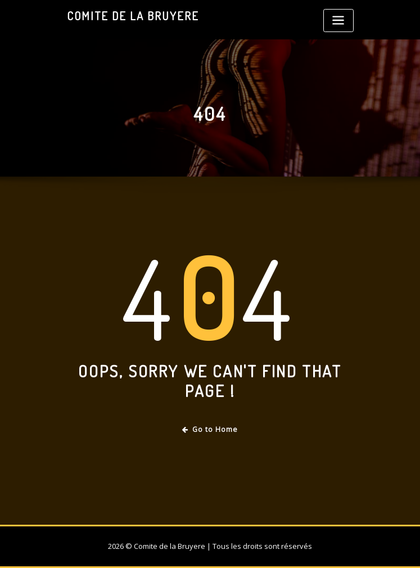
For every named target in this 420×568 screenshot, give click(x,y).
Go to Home (210, 429)
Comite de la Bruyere (133, 15)
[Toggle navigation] (338, 20)
